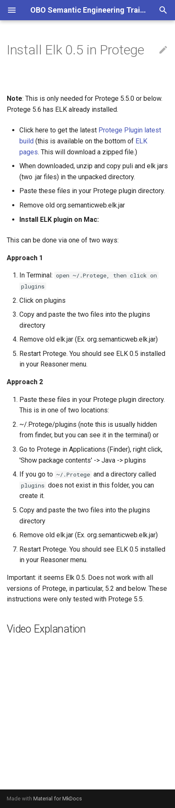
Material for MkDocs (57, 798)
